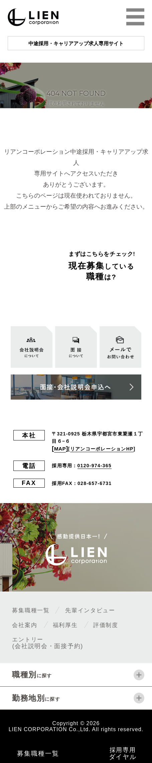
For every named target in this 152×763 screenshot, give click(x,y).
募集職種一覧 (34, 610)
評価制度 (117, 624)
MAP (61, 448)
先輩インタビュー (101, 610)
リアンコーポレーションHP (104, 449)
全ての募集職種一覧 (92, 300)
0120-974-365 (95, 466)
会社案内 (26, 624)
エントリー (48, 642)
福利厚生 (72, 624)
